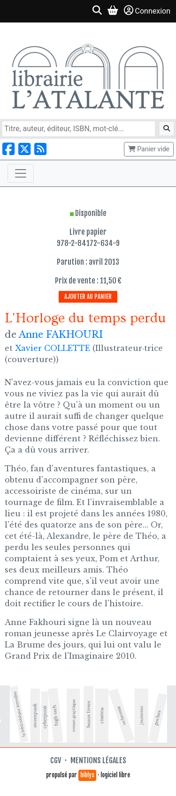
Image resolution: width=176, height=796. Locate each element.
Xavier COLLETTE (52, 348)
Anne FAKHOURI (61, 334)
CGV (55, 760)
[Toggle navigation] (21, 173)
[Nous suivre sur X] (24, 149)
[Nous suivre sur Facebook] (8, 149)
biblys (87, 775)
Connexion (147, 10)
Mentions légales (98, 760)
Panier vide (148, 149)
